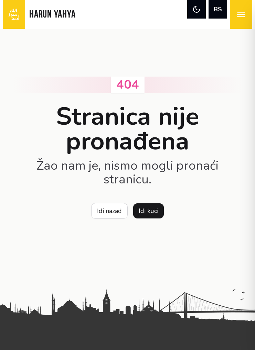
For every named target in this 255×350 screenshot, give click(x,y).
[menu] (241, 14)
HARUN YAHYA (52, 15)
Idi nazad (109, 211)
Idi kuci (148, 211)
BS (218, 9)
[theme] (196, 9)
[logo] (14, 14)
